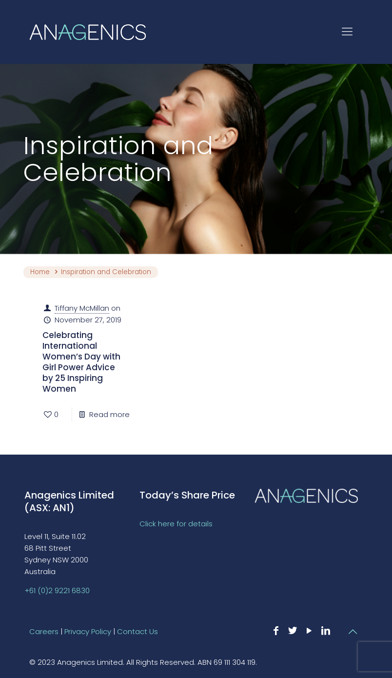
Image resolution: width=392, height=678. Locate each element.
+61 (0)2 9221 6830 (57, 590)
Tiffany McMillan (82, 308)
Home (40, 272)
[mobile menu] (347, 31)
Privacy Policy (87, 631)
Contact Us (137, 631)
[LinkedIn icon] (326, 631)
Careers (44, 631)
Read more (109, 414)
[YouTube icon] (309, 631)
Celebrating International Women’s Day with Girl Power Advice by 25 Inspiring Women (81, 362)
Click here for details (176, 523)
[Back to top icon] (352, 631)
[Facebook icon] (276, 631)
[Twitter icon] (292, 631)
